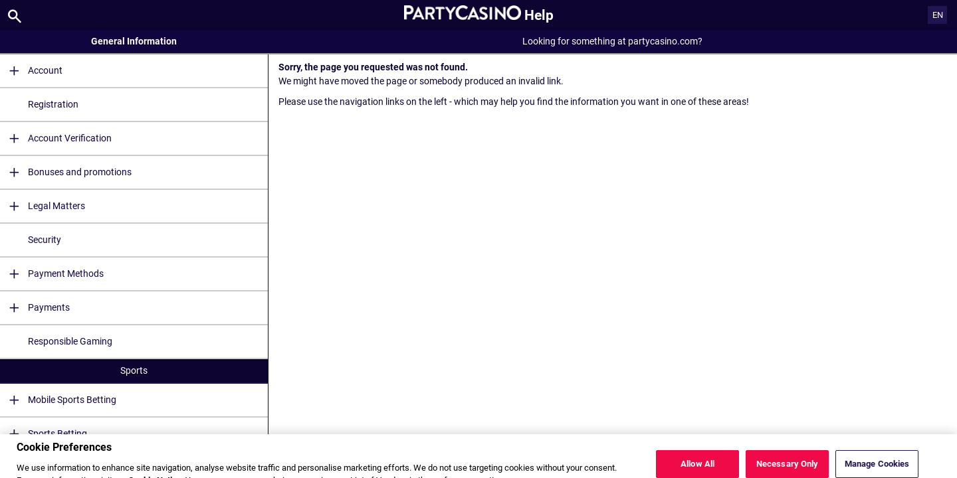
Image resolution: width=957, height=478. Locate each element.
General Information (134, 41)
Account (31, 70)
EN (937, 15)
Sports (134, 370)
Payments (35, 307)
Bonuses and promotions (66, 172)
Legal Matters (42, 206)
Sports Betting (43, 434)
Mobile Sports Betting (58, 400)
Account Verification (56, 138)
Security (44, 239)
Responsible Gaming (70, 341)
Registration (53, 104)
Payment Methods (52, 274)
